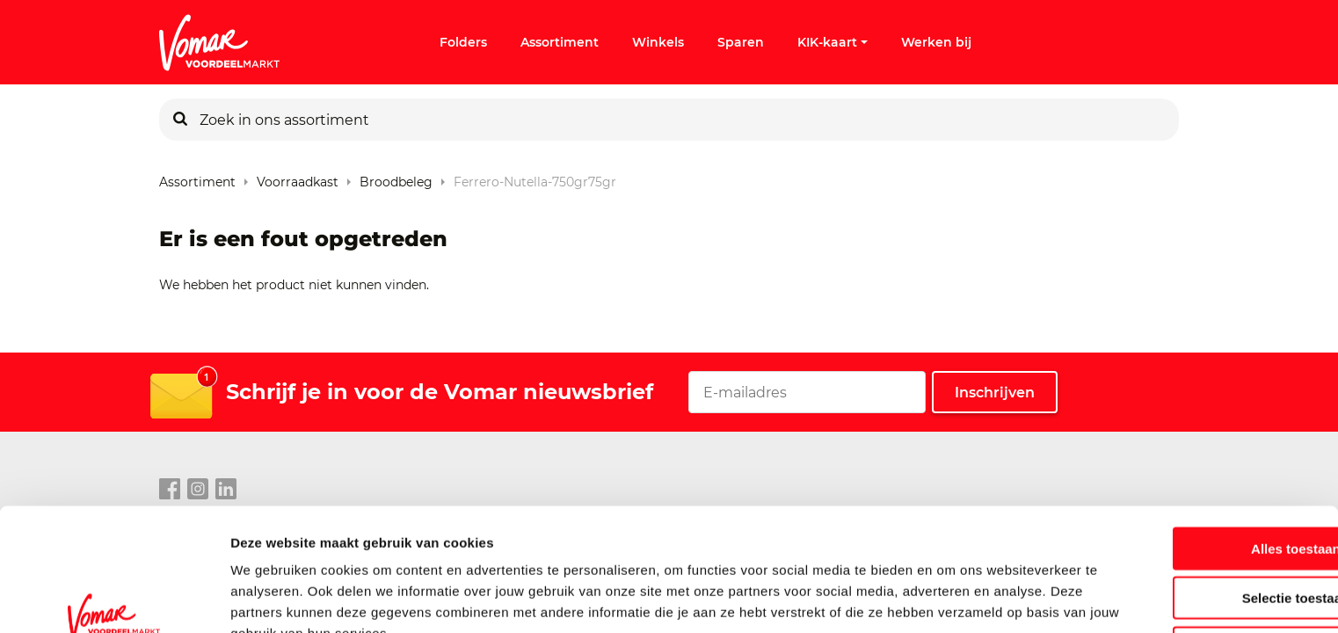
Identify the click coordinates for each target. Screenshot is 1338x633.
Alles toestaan (1191, 456)
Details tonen (950, 598)
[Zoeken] (180, 119)
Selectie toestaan (1192, 506)
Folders (463, 42)
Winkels (658, 42)
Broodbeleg (396, 178)
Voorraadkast (297, 178)
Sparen (740, 42)
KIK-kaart (832, 42)
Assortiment (559, 42)
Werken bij (936, 42)
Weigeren (1190, 556)
